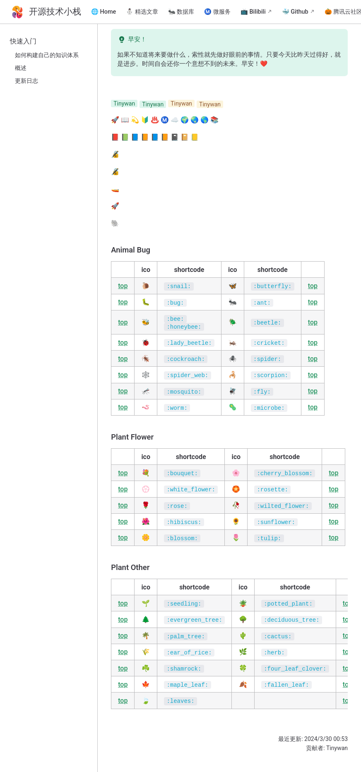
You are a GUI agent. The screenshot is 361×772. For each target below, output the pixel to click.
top (123, 286)
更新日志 (26, 80)
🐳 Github (295, 11)
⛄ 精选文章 (142, 11)
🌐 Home (103, 11)
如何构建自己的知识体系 (47, 55)
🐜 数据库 (181, 11)
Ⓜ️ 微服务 (217, 11)
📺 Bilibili (253, 11)
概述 (20, 68)
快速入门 (23, 41)
